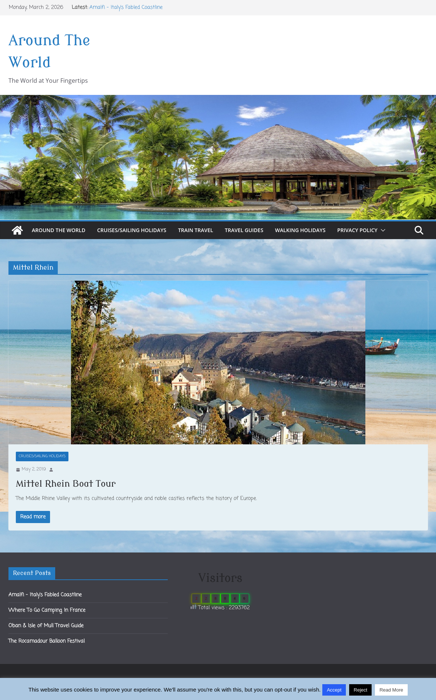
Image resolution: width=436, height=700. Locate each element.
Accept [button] (334, 690)
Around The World (58, 230)
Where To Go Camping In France (46, 610)
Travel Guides (244, 230)
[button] (381, 230)
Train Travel (195, 230)
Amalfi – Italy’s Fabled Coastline (126, 7)
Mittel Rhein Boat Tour (66, 484)
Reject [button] (360, 690)
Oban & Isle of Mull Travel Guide (46, 626)
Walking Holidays (300, 230)
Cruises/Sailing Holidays (131, 230)
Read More (391, 690)
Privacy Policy (357, 230)
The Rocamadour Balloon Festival (46, 641)
